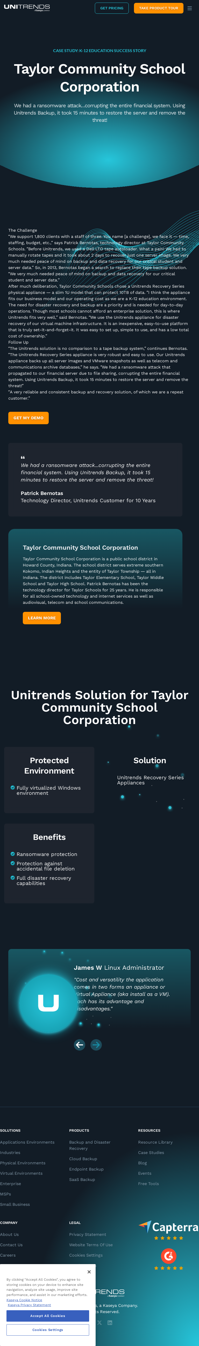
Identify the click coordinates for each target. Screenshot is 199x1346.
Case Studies (151, 1152)
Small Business (15, 1204)
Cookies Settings (86, 1255)
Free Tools (148, 1183)
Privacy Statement (87, 1234)
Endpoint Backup (86, 1169)
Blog (142, 1162)
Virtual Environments (21, 1173)
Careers (8, 1255)
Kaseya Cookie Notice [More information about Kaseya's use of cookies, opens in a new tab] (24, 1300)
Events (144, 1173)
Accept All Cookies (47, 1316)
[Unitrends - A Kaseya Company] (99, 1293)
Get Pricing (111, 8)
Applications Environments (27, 1142)
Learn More (42, 617)
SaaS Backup (82, 1179)
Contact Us (11, 1244)
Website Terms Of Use (91, 1244)
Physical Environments (22, 1162)
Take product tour (158, 8)
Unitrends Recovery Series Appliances (150, 780)
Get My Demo (28, 417)
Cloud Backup (83, 1158)
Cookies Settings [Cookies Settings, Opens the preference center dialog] (47, 1330)
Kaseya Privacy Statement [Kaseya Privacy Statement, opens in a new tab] (29, 1305)
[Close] (89, 1272)
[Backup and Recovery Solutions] (27, 8)
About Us (9, 1234)
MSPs (5, 1194)
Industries (10, 1152)
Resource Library (155, 1142)
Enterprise (10, 1183)
